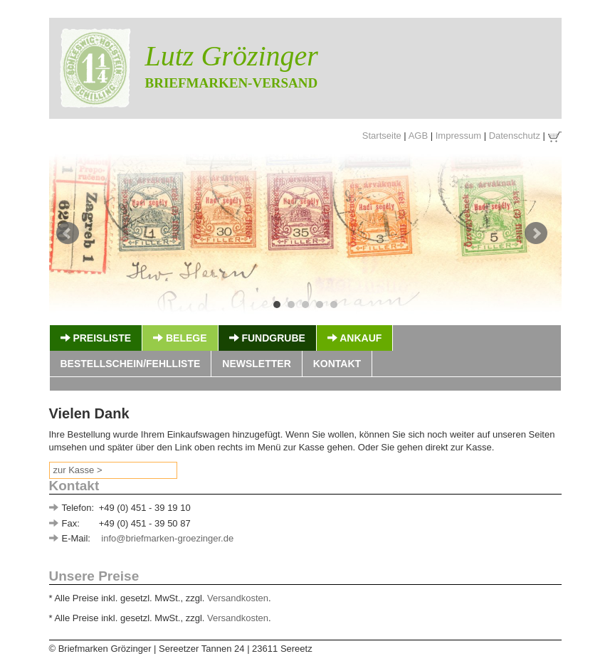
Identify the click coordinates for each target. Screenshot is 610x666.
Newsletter (256, 363)
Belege (179, 338)
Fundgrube (267, 338)
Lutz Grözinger (231, 56)
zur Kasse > (77, 470)
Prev (67, 233)
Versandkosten (237, 598)
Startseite (381, 135)
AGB (418, 135)
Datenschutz (514, 135)
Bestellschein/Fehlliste (131, 363)
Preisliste (96, 338)
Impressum (458, 135)
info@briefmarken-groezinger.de (167, 538)
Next (536, 233)
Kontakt (337, 363)
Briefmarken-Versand (231, 82)
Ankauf (354, 338)
